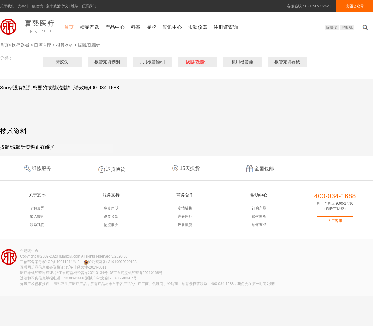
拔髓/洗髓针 (89, 45)
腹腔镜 (37, 6)
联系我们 (89, 6)
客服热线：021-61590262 (308, 6)
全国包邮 (259, 168)
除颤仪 (331, 27)
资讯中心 (172, 27)
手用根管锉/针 (152, 61)
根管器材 (64, 45)
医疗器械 (20, 45)
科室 (136, 27)
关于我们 (7, 6)
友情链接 (185, 208)
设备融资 (185, 225)
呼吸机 (347, 27)
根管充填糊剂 (107, 61)
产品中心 (115, 27)
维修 (74, 6)
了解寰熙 (37, 208)
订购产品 (259, 208)
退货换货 (111, 168)
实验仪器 (197, 27)
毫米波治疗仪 (57, 6)
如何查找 (259, 225)
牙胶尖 (62, 61)
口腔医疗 (42, 45)
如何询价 (259, 216)
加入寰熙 (37, 216)
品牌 (151, 27)
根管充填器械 (287, 61)
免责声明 (111, 208)
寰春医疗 (185, 216)
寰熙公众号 (355, 6)
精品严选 (89, 27)
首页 (69, 27)
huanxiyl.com (69, 256)
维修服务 (37, 168)
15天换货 (185, 168)
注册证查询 (226, 27)
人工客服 (335, 221)
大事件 (23, 6)
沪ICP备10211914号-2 (61, 262)
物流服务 (111, 225)
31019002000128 (122, 262)
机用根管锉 (242, 61)
